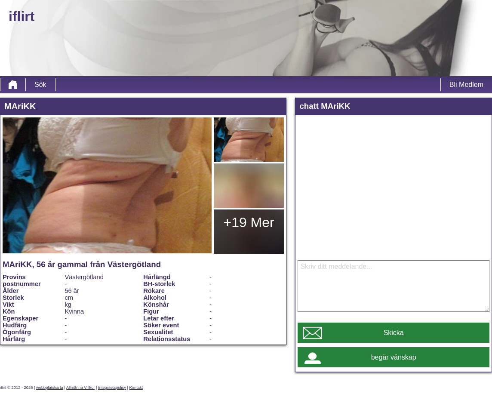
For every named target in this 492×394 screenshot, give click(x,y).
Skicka (394, 332)
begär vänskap (393, 357)
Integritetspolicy (112, 387)
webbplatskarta (49, 387)
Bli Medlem (466, 84)
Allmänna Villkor (80, 387)
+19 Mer (248, 222)
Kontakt (136, 387)
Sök (40, 84)
